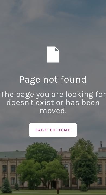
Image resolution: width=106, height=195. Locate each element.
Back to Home (53, 130)
